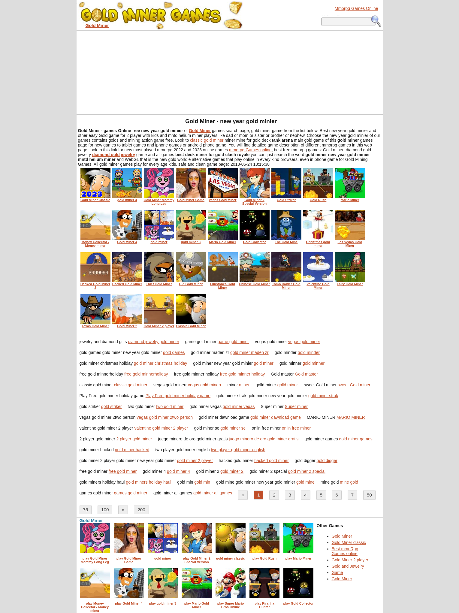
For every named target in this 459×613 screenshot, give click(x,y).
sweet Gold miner (354, 384)
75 (85, 509)
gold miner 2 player (195, 460)
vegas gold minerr (204, 384)
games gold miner (130, 493)
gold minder (309, 352)
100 (105, 509)
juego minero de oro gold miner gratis (263, 438)
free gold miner (123, 471)
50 (369, 494)
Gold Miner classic (349, 542)
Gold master (306, 374)
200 (141, 509)
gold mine (305, 482)
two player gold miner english (238, 449)
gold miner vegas (239, 406)
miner (244, 384)
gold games (174, 352)
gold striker (111, 406)
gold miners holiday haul (148, 482)
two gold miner (169, 406)
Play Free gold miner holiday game (178, 395)
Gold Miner (342, 536)
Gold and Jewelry (348, 566)
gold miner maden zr (249, 352)
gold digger (327, 460)
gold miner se (233, 428)
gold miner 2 (231, 471)
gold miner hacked (132, 449)
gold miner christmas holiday (160, 363)
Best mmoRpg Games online (345, 551)
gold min (202, 482)
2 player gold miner (134, 438)
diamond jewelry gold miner (153, 341)
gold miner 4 (178, 471)
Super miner (296, 406)
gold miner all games (212, 493)
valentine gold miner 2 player (161, 428)
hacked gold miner (271, 460)
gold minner (314, 363)
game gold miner (233, 341)
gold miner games (355, 438)
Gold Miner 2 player (350, 559)
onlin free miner (296, 428)
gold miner (263, 363)
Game (337, 572)
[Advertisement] (230, 72)
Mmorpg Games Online (356, 8)
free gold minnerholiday (146, 374)
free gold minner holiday (242, 374)
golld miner (287, 384)
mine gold (349, 482)
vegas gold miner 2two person (165, 417)
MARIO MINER (351, 417)
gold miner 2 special (307, 471)
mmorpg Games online (250, 149)
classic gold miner (206, 140)
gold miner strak (323, 395)
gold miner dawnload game (275, 417)
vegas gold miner (304, 341)
